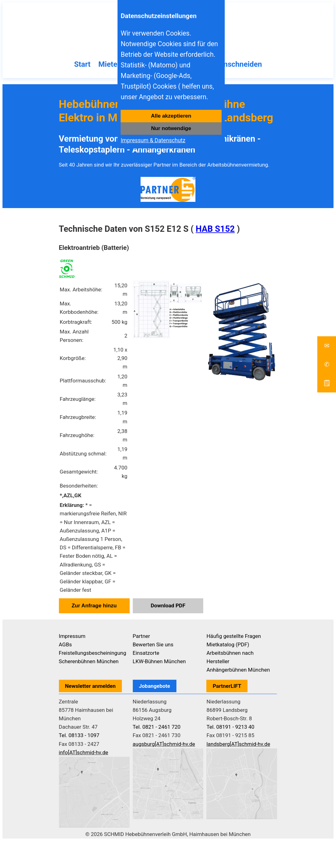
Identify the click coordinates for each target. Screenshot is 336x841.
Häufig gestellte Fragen (233, 636)
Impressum (72, 636)
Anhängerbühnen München (238, 670)
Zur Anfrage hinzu (94, 606)
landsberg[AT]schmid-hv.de (238, 744)
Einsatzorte (146, 653)
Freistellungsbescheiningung (92, 653)
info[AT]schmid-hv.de (83, 752)
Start (82, 64)
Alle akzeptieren (171, 116)
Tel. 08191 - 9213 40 (230, 727)
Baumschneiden (235, 64)
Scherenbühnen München (89, 661)
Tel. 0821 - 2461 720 (157, 727)
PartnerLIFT (227, 686)
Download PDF (168, 605)
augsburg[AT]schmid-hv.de (164, 744)
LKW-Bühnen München (159, 661)
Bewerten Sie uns (153, 644)
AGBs (65, 644)
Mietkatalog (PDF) (227, 644)
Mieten (109, 64)
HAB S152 (215, 229)
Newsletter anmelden (90, 686)
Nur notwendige (171, 128)
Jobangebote (154, 686)
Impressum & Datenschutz (153, 140)
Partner (141, 636)
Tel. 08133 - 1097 (79, 735)
